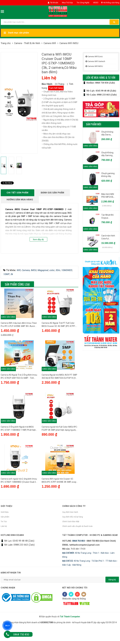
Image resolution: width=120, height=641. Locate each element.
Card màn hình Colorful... (108, 237)
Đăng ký (112, 598)
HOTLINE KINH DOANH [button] (12, 553)
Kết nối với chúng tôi (74, 606)
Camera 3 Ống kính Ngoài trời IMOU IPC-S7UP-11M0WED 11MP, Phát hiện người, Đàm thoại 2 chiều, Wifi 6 (18, 446)
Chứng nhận (8, 606)
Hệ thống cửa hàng (110, 2)
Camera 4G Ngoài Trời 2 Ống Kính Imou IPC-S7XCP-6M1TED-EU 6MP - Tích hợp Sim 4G (19, 394)
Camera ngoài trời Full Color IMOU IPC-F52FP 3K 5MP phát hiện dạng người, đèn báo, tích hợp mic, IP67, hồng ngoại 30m (60, 446)
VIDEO (95, 2)
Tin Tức (4, 540)
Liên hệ (4, 544)
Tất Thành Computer (70, 635)
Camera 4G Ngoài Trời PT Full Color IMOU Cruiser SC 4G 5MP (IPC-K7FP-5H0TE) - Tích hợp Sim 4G (59, 342)
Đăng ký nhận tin (11, 591)
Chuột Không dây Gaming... (107, 154)
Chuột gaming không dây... (108, 174)
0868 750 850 (78, 559)
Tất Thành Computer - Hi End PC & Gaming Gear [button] (90, 553)
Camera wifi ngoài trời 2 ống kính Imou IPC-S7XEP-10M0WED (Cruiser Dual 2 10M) (19, 499)
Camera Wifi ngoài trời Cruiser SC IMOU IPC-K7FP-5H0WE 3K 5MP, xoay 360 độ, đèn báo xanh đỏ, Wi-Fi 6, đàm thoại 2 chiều (59, 499)
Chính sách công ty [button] (74, 524)
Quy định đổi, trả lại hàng (72, 535)
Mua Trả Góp (67, 2)
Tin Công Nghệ (82, 2)
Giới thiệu (5, 530)
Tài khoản (53, 2)
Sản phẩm (5, 535)
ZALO (7, 625)
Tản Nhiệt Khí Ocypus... (107, 216)
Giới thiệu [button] (6, 524)
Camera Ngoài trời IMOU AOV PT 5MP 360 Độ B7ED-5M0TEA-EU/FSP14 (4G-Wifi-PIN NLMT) (60, 394)
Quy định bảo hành (70, 530)
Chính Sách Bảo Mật (70, 540)
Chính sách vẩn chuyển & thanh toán (77, 544)
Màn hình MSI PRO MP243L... (108, 195)
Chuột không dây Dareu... (107, 133)
